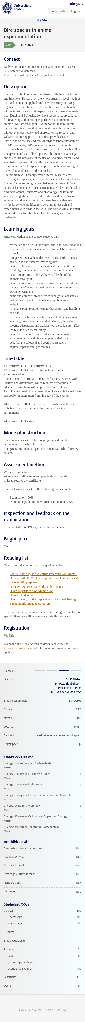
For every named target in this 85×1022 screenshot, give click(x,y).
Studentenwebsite (30, 1010)
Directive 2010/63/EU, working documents (36, 586)
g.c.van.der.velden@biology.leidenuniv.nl (38, 75)
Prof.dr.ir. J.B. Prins (69, 688)
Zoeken (44, 20)
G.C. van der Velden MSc (66, 692)
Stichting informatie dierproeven (30, 603)
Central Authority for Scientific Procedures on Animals (44, 574)
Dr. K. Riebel (73, 679)
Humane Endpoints (21, 595)
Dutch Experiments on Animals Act (31, 591)
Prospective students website (21, 648)
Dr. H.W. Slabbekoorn (68, 684)
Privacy (48, 1010)
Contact (61, 1010)
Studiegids (74, 4)
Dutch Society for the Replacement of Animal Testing (43, 599)
